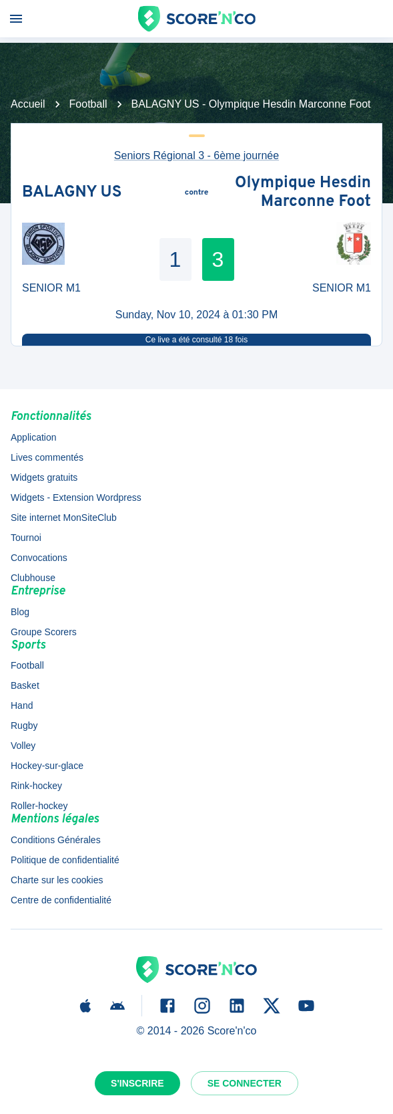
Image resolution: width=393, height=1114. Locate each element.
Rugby (24, 725)
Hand (22, 705)
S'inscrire (137, 1083)
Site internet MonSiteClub (64, 517)
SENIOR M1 (51, 288)
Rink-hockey (36, 785)
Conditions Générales (56, 839)
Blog (20, 611)
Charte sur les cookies (57, 880)
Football (88, 104)
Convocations (39, 557)
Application (34, 437)
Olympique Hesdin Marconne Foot (303, 193)
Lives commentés (47, 457)
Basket (25, 685)
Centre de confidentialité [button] (61, 900)
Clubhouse (33, 577)
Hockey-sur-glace (47, 765)
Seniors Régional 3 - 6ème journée (196, 155)
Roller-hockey (39, 805)
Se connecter (245, 1083)
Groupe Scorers (44, 632)
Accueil (28, 104)
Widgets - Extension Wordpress (76, 497)
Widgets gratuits (44, 477)
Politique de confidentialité (65, 860)
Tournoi (26, 537)
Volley (23, 745)
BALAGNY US (71, 193)
